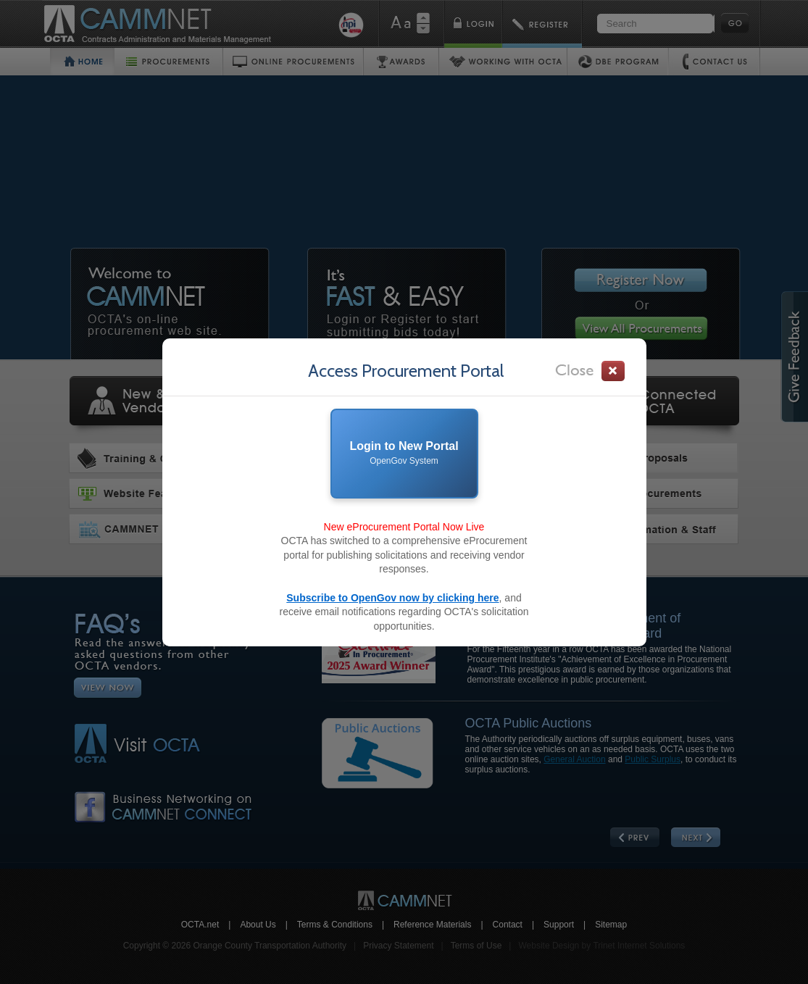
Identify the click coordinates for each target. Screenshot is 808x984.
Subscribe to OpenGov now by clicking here (392, 598)
